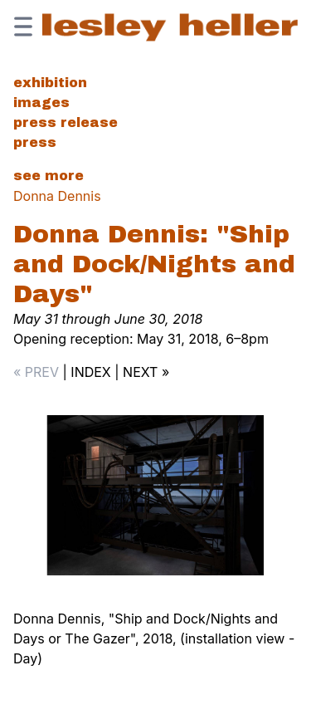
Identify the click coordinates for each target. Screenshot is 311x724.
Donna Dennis (57, 196)
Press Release (65, 122)
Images (41, 102)
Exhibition (50, 83)
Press (34, 142)
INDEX (90, 372)
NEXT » (146, 372)
